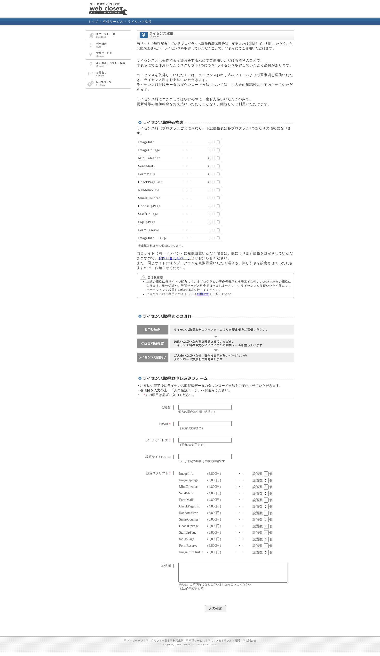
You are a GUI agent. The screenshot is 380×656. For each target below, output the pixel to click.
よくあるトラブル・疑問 (225, 644)
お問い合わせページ (174, 258)
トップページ (135, 644)
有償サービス (113, 21)
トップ (93, 21)
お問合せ (250, 644)
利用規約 (203, 294)
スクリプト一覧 (158, 644)
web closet (188, 648)
